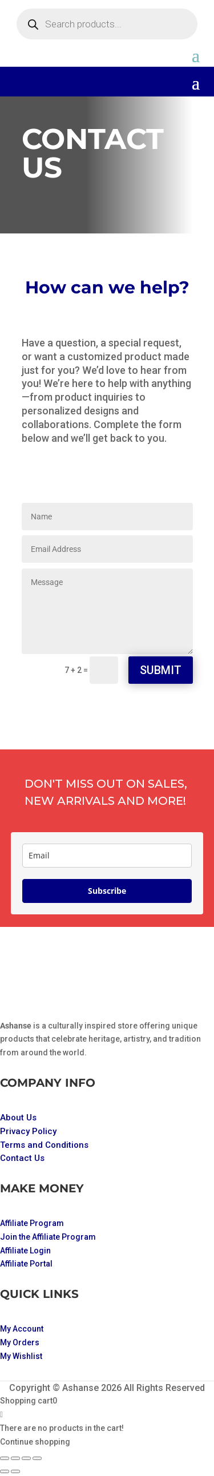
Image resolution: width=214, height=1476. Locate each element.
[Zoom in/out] (4, 1458)
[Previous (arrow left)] (4, 1471)
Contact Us (22, 1158)
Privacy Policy (28, 1131)
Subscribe (107, 890)
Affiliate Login (25, 1250)
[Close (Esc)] (37, 1458)
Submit (160, 670)
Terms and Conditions (44, 1145)
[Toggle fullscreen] (15, 1458)
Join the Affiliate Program (48, 1236)
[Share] (26, 1458)
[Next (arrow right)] (15, 1471)
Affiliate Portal (26, 1263)
